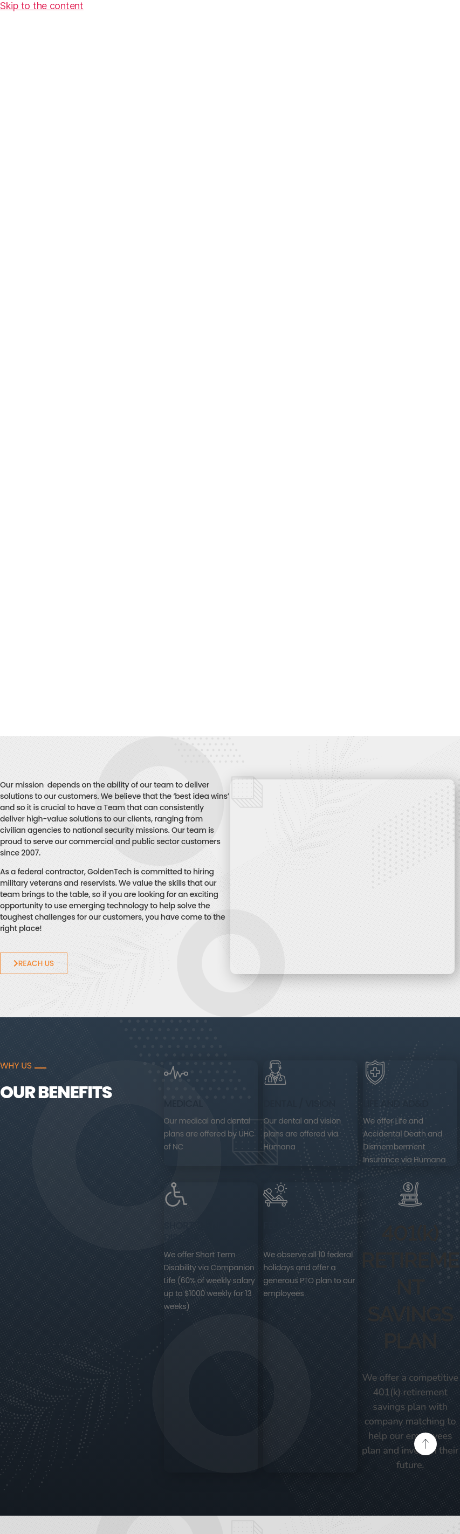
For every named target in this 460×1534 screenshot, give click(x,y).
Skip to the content (42, 5)
